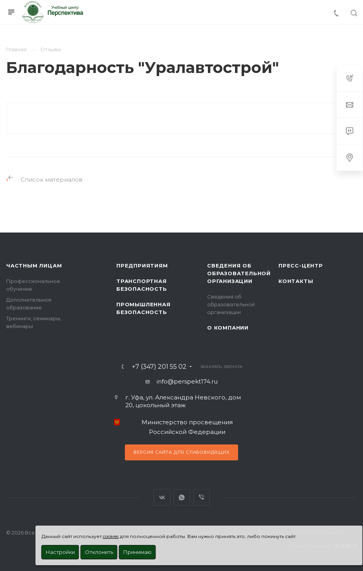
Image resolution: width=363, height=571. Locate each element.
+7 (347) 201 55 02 (159, 367)
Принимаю (137, 552)
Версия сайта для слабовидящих (181, 452)
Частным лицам (34, 265)
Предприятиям (142, 265)
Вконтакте (162, 497)
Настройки (60, 552)
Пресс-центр (300, 265)
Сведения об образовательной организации (239, 273)
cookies (111, 536)
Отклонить (99, 552)
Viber (201, 497)
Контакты (295, 281)
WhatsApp (181, 497)
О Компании (228, 328)
